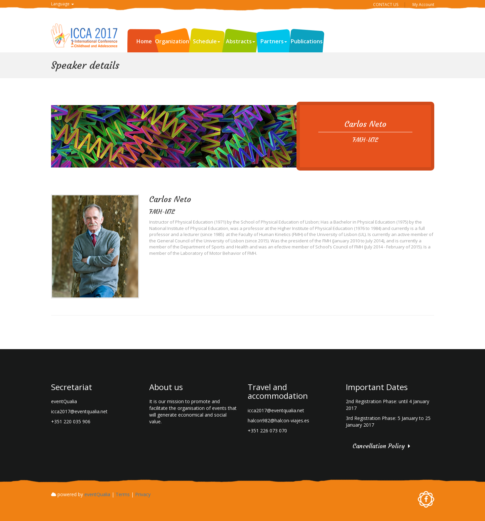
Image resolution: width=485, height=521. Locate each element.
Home (144, 41)
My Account (423, 4)
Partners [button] (273, 41)
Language (62, 4)
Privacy (143, 494)
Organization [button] (174, 41)
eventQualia (97, 494)
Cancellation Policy (379, 446)
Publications (307, 41)
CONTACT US (385, 4)
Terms (123, 494)
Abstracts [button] (240, 41)
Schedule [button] (206, 41)
